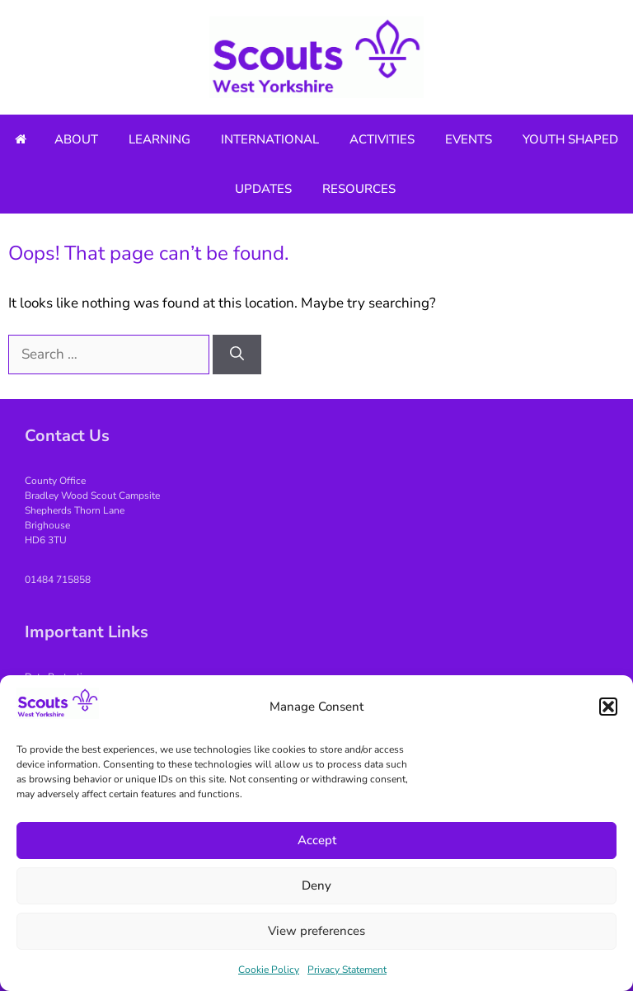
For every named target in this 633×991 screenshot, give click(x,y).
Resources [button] (359, 189)
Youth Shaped (570, 139)
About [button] (76, 139)
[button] (608, 706)
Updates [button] (263, 189)
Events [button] (468, 139)
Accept (317, 840)
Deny (316, 885)
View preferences (316, 931)
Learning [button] (159, 139)
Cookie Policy (268, 969)
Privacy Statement (347, 969)
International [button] (270, 139)
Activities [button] (382, 139)
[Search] (237, 354)
